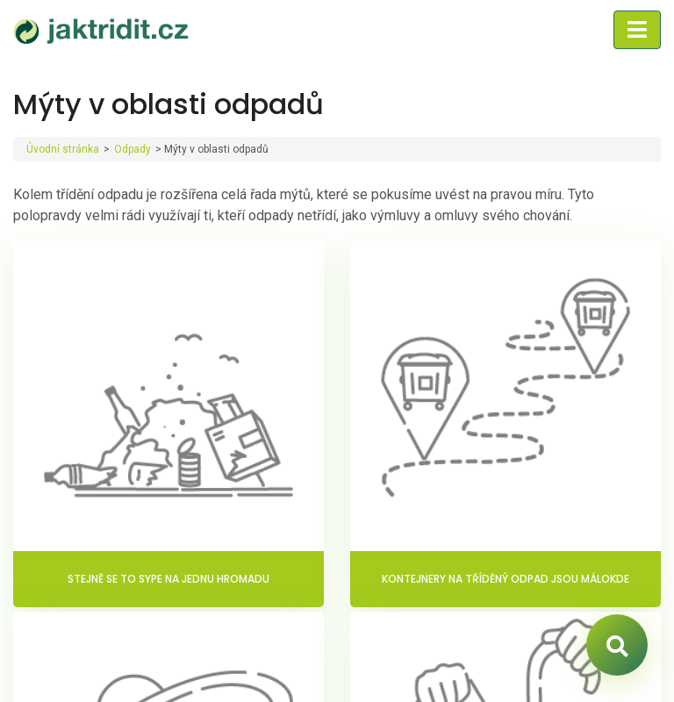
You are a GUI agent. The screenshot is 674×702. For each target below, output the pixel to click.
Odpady (132, 149)
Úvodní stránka (62, 149)
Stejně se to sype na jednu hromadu (168, 578)
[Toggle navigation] (637, 30)
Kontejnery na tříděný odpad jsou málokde (505, 578)
